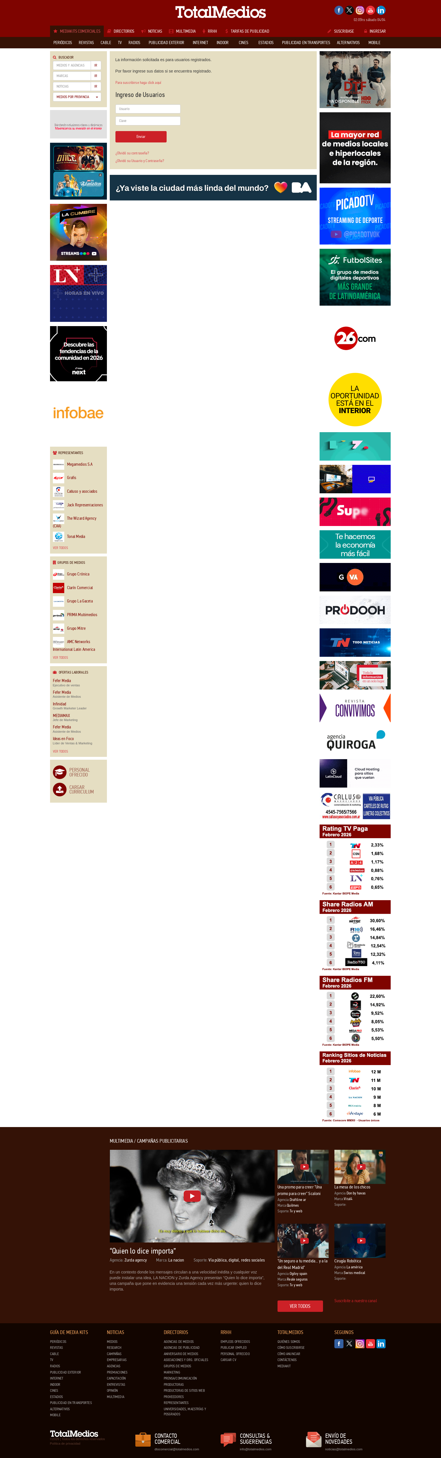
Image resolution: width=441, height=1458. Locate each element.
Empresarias (117, 1360)
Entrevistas (116, 1384)
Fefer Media (62, 681)
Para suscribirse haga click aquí (138, 82)
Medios (112, 1341)
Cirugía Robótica (347, 1261)
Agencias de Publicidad (182, 1347)
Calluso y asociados (75, 491)
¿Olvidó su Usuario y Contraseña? (139, 160)
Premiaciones (117, 1372)
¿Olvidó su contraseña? (132, 153)
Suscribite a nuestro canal (355, 1300)
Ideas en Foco (63, 739)
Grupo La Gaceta (73, 601)
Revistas (56, 1347)
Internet (56, 1378)
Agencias (114, 1366)
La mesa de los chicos (352, 1187)
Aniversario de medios (181, 1354)
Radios (55, 1366)
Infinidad (59, 704)
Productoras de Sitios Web (184, 1390)
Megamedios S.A (73, 464)
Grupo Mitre (69, 629)
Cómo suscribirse (291, 1347)
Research (114, 1347)
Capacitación (116, 1378)
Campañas (114, 1354)
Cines (54, 1390)
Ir (95, 65)
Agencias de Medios (179, 1341)
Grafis (64, 478)
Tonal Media (69, 537)
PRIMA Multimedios (75, 615)
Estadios (56, 1397)
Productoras (174, 1384)
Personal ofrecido (235, 1354)
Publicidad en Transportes (71, 1403)
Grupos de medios (177, 1366)
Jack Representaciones (78, 505)
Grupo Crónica (71, 574)
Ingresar (375, 31)
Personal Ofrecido (79, 772)
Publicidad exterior (65, 1372)
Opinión (112, 1390)
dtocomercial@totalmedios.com (176, 1449)
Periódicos (58, 1341)
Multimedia (115, 1397)
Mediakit (284, 1366)
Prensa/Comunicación (180, 1378)
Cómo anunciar (289, 1354)
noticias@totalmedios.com (344, 1449)
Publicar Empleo (234, 1347)
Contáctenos (287, 1360)
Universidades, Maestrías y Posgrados (185, 1412)
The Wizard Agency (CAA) (75, 520)
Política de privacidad (65, 1443)
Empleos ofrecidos (235, 1341)
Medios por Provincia (77, 97)
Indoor (55, 1384)
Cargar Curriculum (81, 789)
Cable (54, 1354)
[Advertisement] (73, 1223)
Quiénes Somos (289, 1341)
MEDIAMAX (61, 716)
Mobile (55, 1415)
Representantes (176, 1403)
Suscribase (341, 31)
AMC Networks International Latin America (74, 644)
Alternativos (60, 1409)
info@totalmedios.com (256, 1449)
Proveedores (174, 1397)
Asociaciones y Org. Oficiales (186, 1360)
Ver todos (60, 548)
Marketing (172, 1372)
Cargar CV (228, 1360)
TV (51, 1360)
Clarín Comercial (73, 588)
